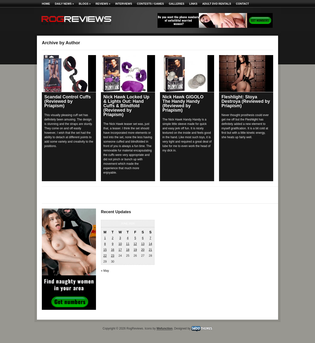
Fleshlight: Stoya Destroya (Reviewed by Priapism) (245, 101)
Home (46, 3)
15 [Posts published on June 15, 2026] (105, 250)
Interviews (123, 3)
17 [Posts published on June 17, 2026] (120, 250)
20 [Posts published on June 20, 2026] (142, 250)
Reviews (102, 3)
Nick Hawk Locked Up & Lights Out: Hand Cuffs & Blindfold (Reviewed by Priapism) (126, 105)
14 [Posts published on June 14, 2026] (150, 244)
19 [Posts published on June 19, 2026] (135, 250)
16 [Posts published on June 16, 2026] (112, 250)
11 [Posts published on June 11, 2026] (127, 244)
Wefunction (165, 328)
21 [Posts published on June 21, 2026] (150, 250)
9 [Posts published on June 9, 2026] (112, 244)
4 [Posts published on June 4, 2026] (128, 238)
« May (105, 270)
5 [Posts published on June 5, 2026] (135, 238)
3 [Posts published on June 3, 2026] (120, 238)
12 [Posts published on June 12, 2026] (135, 244)
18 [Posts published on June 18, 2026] (127, 250)
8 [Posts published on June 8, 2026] (105, 244)
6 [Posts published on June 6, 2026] (143, 238)
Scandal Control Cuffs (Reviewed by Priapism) (67, 101)
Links (193, 3)
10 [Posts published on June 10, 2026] (120, 244)
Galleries (176, 3)
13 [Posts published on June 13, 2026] (142, 244)
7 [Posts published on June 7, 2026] (150, 238)
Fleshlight (251, 119)
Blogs (85, 3)
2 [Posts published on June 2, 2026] (112, 238)
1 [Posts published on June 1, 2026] (105, 238)
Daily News (64, 3)
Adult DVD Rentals (216, 3)
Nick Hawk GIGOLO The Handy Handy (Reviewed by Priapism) (183, 103)
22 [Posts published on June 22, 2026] (105, 255)
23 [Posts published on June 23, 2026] (112, 255)
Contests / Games (150, 3)
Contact (242, 3)
